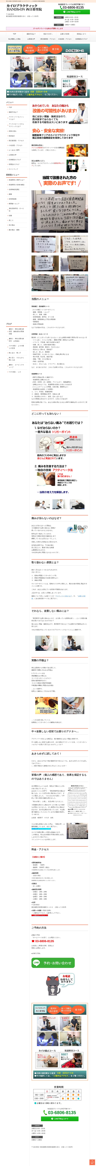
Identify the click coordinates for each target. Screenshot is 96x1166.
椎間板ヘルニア (14, 203)
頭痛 (10, 215)
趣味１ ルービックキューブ (16, 366)
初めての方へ (48, 34)
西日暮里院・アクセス (48, 39)
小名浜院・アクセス (65, 39)
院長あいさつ (81, 34)
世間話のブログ (14, 164)
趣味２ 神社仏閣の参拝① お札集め (16, 340)
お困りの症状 (64, 34)
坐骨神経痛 (12, 199)
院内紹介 (12, 136)
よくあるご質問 (14, 150)
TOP (14, 34)
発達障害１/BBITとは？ (17, 180)
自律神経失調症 (14, 189)
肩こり (11, 220)
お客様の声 (31, 39)
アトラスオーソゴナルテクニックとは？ (16, 125)
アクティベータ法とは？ (64, 596)
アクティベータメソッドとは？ (16, 118)
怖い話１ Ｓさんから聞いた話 (16, 359)
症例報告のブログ (81, 39)
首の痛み (12, 225)
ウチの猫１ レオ (15, 372)
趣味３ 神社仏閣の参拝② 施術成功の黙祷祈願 (16, 331)
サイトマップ (13, 169)
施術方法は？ (31, 34)
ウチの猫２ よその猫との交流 (16, 347)
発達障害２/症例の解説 (16, 184)
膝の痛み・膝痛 (14, 230)
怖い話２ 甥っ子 (15, 353)
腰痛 (10, 194)
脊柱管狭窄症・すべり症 (16, 210)
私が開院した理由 (14, 39)
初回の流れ (12, 131)
